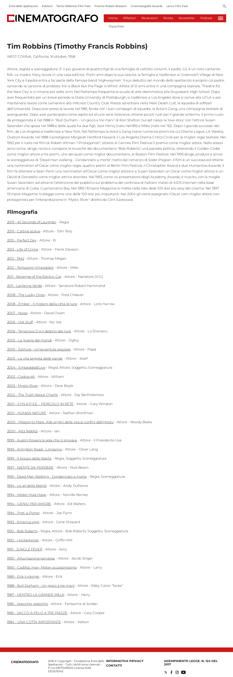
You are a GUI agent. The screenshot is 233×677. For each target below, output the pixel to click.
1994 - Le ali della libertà (27, 485)
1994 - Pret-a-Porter (23, 513)
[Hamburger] (220, 18)
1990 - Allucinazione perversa (31, 558)
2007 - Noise (17, 313)
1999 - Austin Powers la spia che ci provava (42, 440)
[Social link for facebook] (171, 672)
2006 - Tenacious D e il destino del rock (39, 331)
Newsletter (187, 18)
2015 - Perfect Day (21, 240)
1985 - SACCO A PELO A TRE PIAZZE (37, 613)
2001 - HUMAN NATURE (26, 413)
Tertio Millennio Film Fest (73, 6)
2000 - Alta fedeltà (22, 431)
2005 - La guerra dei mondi (29, 340)
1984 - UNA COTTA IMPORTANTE (34, 622)
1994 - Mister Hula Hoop (26, 495)
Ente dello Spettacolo (23, 6)
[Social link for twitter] (165, 672)
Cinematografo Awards (146, 6)
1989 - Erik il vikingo (23, 576)
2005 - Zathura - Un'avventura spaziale (39, 349)
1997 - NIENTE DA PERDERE (30, 467)
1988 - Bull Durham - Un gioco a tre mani (41, 585)
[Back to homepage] (24, 662)
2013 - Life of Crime (22, 249)
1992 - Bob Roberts (22, 531)
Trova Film (116, 26)
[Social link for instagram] (177, 672)
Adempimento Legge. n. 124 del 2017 (191, 662)
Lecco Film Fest (177, 6)
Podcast (206, 18)
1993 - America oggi (23, 522)
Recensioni (150, 18)
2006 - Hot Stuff (20, 322)
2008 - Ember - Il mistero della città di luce (42, 304)
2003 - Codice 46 (21, 376)
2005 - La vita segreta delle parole (35, 358)
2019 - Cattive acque (23, 231)
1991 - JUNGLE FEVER (24, 549)
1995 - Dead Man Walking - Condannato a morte (47, 476)
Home (113, 18)
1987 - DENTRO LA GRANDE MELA (35, 594)
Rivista (168, 18)
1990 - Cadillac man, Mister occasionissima (42, 567)
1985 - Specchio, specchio (27, 604)
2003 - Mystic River (22, 385)
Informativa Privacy (125, 661)
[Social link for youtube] (183, 672)
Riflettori (129, 18)
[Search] (224, 7)
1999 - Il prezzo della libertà (29, 458)
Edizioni (47, 6)
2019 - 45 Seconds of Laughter (31, 222)
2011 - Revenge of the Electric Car (34, 276)
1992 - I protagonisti (23, 540)
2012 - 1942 (15, 258)
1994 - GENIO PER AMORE (29, 504)
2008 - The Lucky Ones (26, 295)
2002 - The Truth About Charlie (32, 395)
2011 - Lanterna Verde (24, 286)
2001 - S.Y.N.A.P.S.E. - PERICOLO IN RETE (40, 404)
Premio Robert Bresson (110, 6)
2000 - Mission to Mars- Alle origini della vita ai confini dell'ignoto (60, 422)
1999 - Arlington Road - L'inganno (34, 449)
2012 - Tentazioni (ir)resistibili (30, 267)
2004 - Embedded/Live (26, 367)
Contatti (114, 665)
